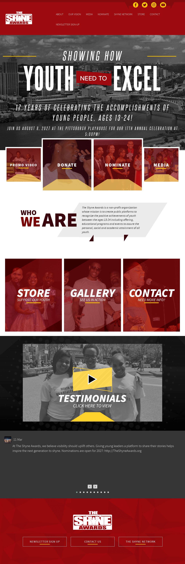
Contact (155, 14)
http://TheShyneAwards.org (122, 451)
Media (89, 14)
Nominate (103, 14)
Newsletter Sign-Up (67, 24)
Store (141, 14)
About (59, 14)
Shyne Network (123, 14)
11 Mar (18, 439)
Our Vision (74, 14)
